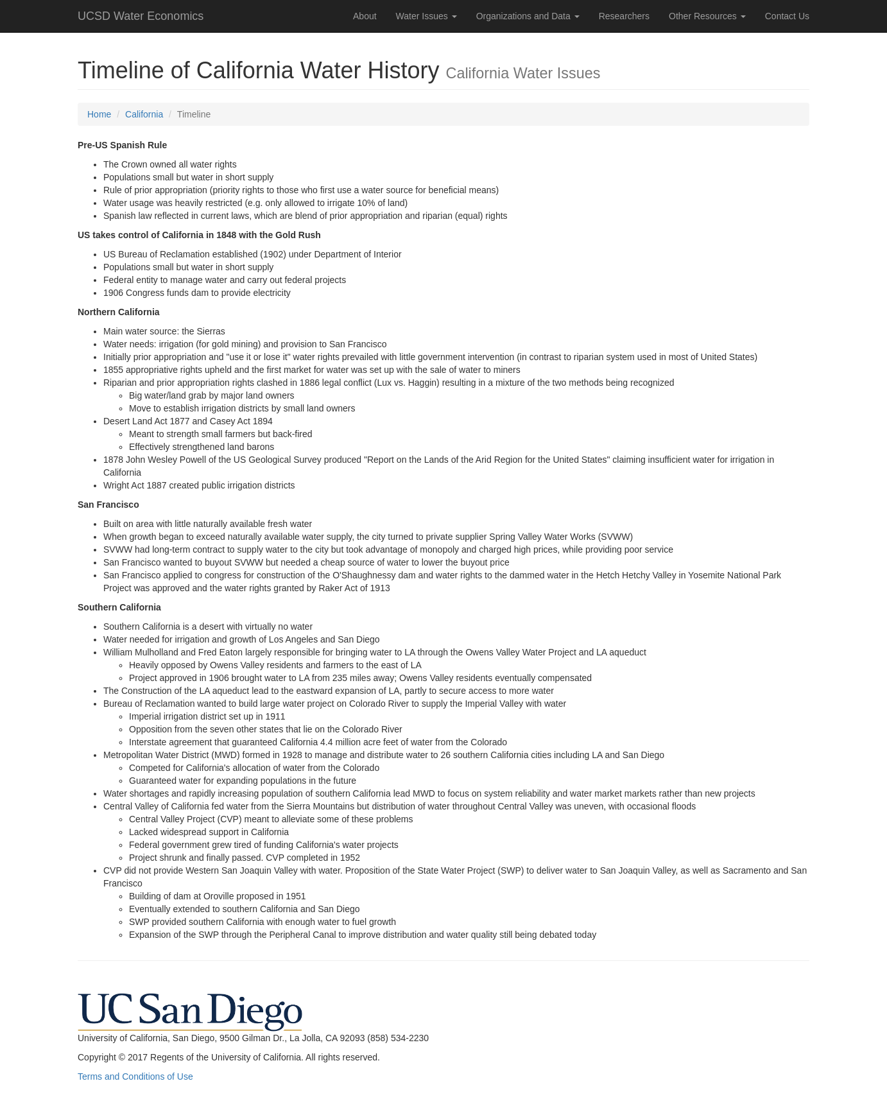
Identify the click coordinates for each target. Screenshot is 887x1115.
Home (99, 114)
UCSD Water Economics (140, 16)
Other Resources (707, 16)
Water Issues (426, 16)
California (144, 114)
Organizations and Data (528, 16)
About (365, 16)
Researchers (624, 16)
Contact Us (787, 16)
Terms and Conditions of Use (135, 1076)
